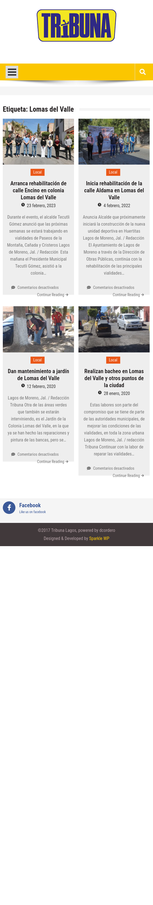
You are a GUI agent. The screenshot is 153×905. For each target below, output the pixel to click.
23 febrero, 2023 (41, 205)
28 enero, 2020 (117, 393)
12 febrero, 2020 (41, 386)
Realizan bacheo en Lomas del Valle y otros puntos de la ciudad (114, 378)
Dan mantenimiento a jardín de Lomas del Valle (38, 375)
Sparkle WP (99, 538)
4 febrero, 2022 (116, 205)
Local (37, 172)
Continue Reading (50, 295)
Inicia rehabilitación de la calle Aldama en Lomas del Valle (114, 190)
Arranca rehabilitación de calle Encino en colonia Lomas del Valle (38, 190)
